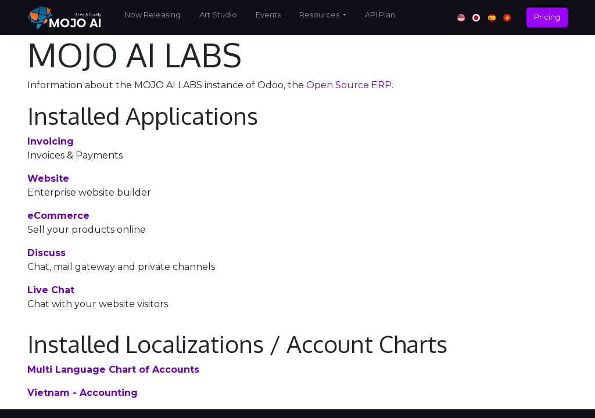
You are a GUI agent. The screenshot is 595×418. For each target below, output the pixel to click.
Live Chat (50, 290)
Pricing (547, 16)
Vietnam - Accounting (82, 392)
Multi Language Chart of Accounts (113, 369)
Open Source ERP (349, 85)
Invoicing (50, 141)
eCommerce (58, 215)
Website (48, 178)
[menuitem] (152, 17)
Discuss (46, 252)
